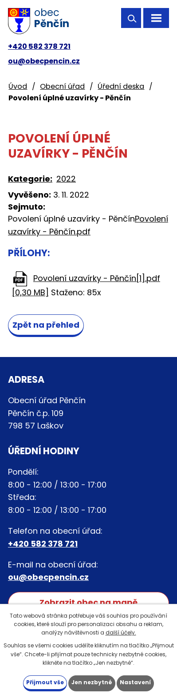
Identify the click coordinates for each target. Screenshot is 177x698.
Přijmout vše (45, 682)
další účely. (121, 632)
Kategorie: (30, 178)
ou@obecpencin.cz (44, 61)
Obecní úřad (62, 86)
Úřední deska (121, 86)
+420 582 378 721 (39, 46)
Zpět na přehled (45, 324)
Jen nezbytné (91, 682)
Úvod (17, 86)
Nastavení (135, 682)
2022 (66, 178)
